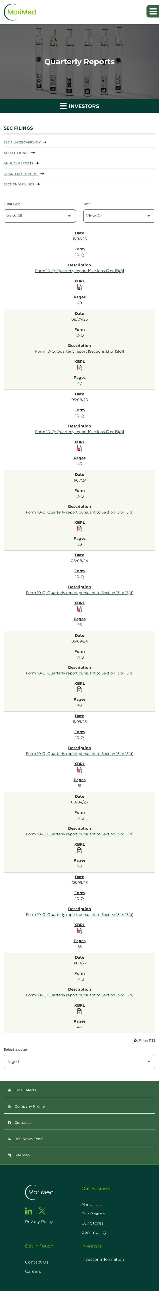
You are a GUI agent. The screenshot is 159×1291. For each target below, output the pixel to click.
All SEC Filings (16, 153)
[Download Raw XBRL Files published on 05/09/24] (80, 689)
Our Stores (92, 1223)
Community (94, 1232)
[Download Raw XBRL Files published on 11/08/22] (80, 1011)
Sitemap (19, 1155)
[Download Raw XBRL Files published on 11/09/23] (80, 770)
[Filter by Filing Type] (40, 216)
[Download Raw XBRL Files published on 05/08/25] (80, 448)
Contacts (19, 1122)
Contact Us (36, 1262)
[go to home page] (39, 1192)
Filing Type (12, 204)
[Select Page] (79, 1061)
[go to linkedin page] (28, 1211)
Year (86, 204)
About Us (91, 1204)
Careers (33, 1271)
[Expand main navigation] (152, 11)
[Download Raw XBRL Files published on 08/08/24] (80, 609)
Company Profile (26, 1106)
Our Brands (93, 1214)
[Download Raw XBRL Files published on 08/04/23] (80, 850)
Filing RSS (144, 1040)
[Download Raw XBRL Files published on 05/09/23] (80, 931)
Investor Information (102, 1259)
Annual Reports (18, 163)
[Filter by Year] (119, 216)
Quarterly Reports (21, 174)
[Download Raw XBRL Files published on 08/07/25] (80, 368)
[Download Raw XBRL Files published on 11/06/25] (80, 287)
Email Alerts (22, 1090)
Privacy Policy (39, 1221)
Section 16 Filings (19, 184)
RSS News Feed (25, 1139)
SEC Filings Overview (22, 142)
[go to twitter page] (42, 1211)
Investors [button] (79, 105)
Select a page (15, 1049)
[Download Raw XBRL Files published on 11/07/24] (80, 529)
